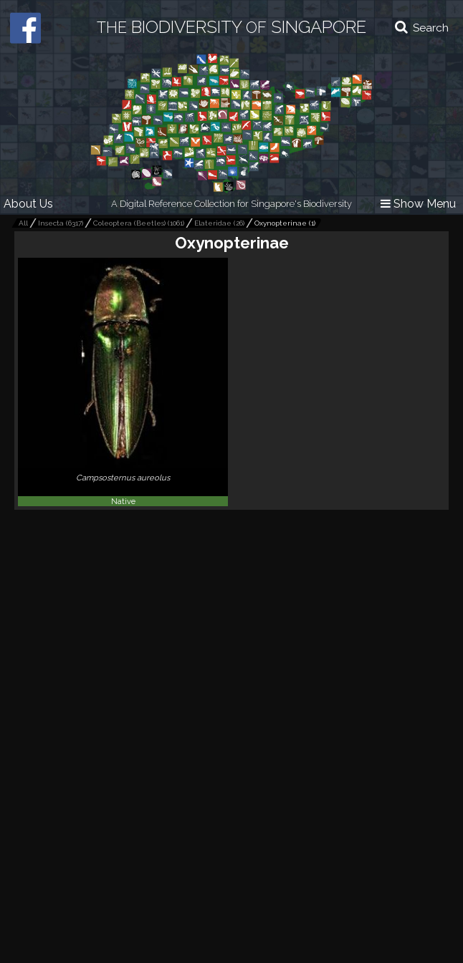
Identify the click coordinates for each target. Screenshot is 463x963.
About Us (28, 203)
